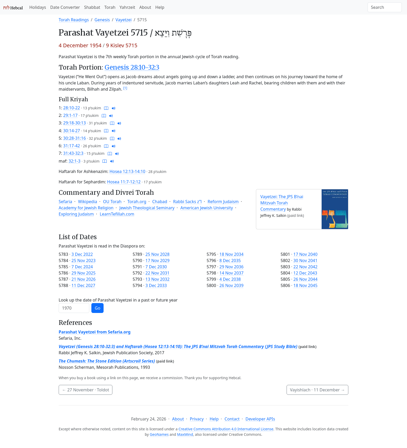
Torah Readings (74, 20)
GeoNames (159, 434)
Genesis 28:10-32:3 (132, 67)
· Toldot (85, 390)
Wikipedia (87, 201)
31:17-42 (71, 146)
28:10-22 (71, 108)
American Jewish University (206, 208)
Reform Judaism (223, 201)
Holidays (37, 7)
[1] (125, 88)
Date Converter (65, 7)
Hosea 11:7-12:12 (124, 182)
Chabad (159, 201)
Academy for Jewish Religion (86, 208)
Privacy (197, 419)
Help (159, 7)
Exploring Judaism (76, 214)
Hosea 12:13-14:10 (127, 171)
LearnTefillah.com (117, 214)
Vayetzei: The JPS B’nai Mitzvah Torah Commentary (281, 203)
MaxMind (185, 434)
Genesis (102, 20)
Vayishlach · (317, 390)
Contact (232, 419)
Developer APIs (260, 419)
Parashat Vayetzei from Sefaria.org (95, 332)
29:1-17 (70, 115)
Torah (110, 7)
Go (97, 308)
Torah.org (136, 201)
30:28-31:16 (74, 138)
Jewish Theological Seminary (146, 208)
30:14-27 (71, 130)
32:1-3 (74, 161)
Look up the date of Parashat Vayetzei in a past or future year (118, 300)
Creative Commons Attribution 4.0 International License (226, 428)
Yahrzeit (127, 7)
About (145, 7)
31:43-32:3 (73, 153)
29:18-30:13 (74, 123)
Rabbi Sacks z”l (187, 201)
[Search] (385, 7)
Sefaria (65, 201)
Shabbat (92, 7)
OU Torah (112, 201)
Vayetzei (124, 20)
